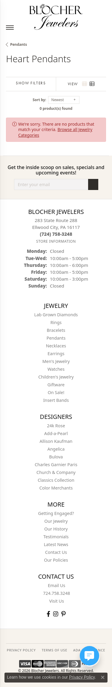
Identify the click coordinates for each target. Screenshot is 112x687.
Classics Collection (56, 480)
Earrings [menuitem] (55, 353)
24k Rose (56, 425)
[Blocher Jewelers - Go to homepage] (56, 15)
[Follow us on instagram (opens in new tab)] (55, 614)
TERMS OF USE (54, 650)
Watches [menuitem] (56, 369)
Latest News (56, 544)
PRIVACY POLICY (21, 650)
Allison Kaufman (56, 441)
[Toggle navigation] (10, 27)
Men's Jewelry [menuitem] (56, 361)
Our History (55, 529)
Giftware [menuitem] (56, 384)
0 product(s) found (56, 108)
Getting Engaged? (56, 513)
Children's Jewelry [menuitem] (55, 377)
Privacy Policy (82, 677)
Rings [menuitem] (56, 322)
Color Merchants (56, 488)
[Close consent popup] (103, 677)
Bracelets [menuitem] (56, 330)
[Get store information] (56, 241)
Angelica (56, 449)
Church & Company (56, 472)
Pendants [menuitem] (56, 338)
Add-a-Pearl (56, 433)
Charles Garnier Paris (56, 464)
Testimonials (55, 536)
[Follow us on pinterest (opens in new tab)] (63, 614)
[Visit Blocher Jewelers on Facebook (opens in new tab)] (48, 614)
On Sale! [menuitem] (56, 392)
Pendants (18, 44)
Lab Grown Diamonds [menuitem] (56, 314)
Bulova (56, 457)
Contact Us (56, 552)
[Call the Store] (56, 234)
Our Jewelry (56, 521)
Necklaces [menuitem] (56, 346)
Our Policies (56, 560)
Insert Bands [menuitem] (56, 400)
